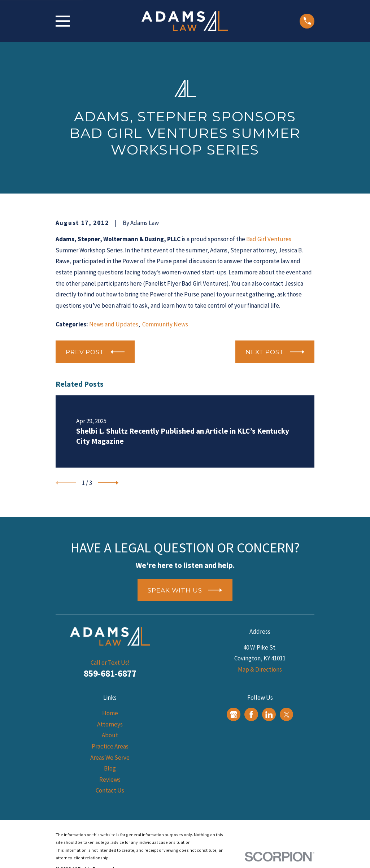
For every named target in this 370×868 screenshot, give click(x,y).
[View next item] (108, 483)
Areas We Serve (110, 757)
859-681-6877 (110, 673)
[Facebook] (251, 714)
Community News (165, 324)
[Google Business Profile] (233, 714)
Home (110, 713)
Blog (110, 768)
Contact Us (110, 790)
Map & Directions (260, 669)
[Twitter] (286, 714)
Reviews (110, 780)
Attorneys (110, 724)
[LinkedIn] (269, 714)
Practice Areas (110, 746)
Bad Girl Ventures (268, 239)
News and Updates (113, 324)
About (110, 735)
